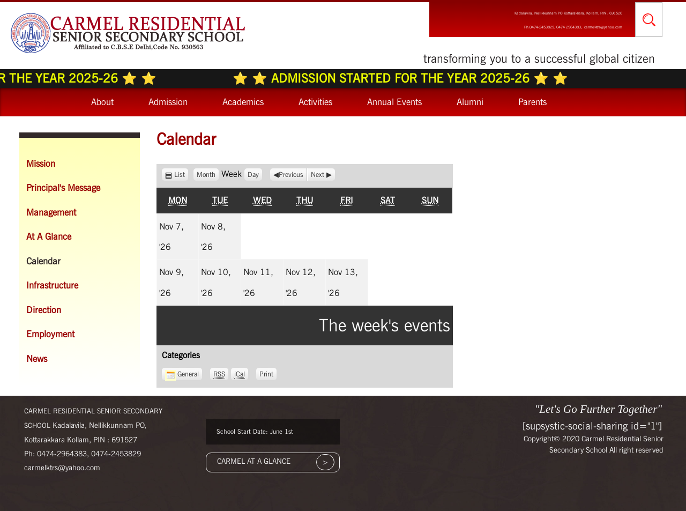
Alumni (470, 102)
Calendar (43, 261)
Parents (532, 102)
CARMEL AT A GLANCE (253, 461)
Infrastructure (52, 285)
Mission (40, 163)
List (181, 174)
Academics (243, 102)
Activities (315, 102)
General (182, 374)
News (36, 358)
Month (206, 175)
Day (253, 175)
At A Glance (48, 236)
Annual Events (394, 102)
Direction (43, 310)
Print (268, 373)
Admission (168, 102)
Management (51, 212)
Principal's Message (63, 187)
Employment (50, 334)
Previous (291, 175)
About (102, 102)
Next (317, 175)
